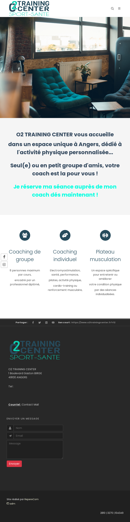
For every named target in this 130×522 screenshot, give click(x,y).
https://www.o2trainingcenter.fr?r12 (93, 322)
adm (11, 503)
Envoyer (14, 464)
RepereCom (31, 499)
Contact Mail (30, 405)
